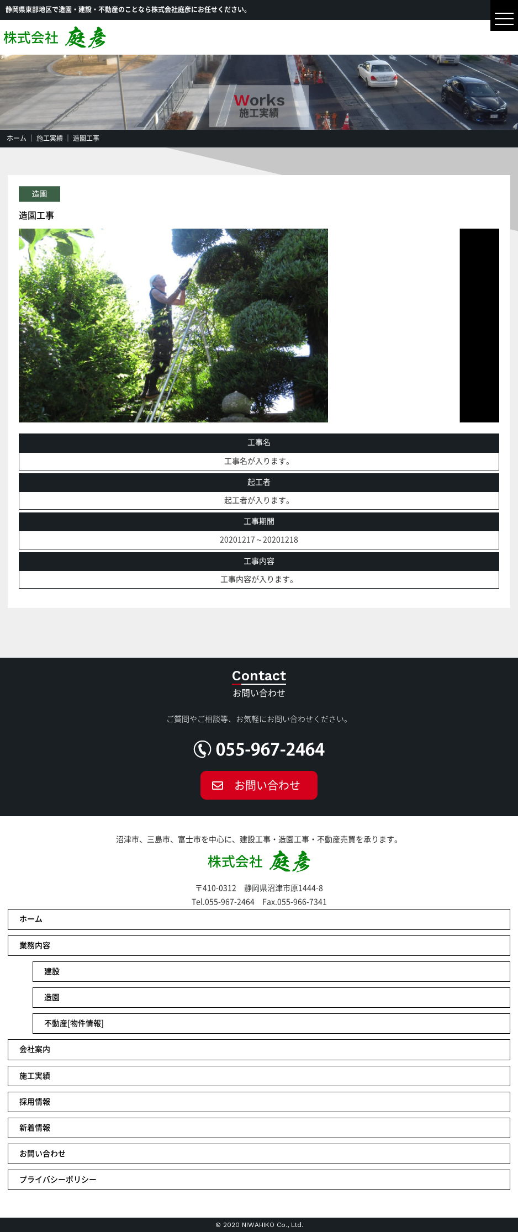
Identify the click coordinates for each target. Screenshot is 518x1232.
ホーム (17, 138)
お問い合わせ (267, 785)
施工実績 (49, 138)
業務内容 (34, 945)
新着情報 (34, 1127)
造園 (52, 997)
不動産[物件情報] (74, 1023)
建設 (52, 971)
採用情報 (34, 1102)
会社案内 (34, 1049)
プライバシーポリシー (58, 1179)
